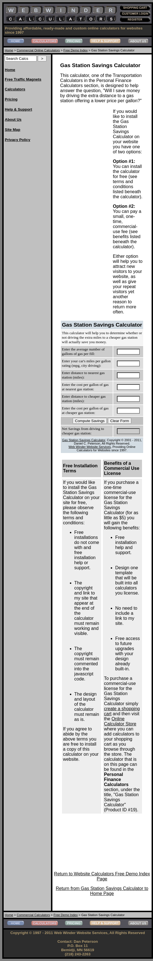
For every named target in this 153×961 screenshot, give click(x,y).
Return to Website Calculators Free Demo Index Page (102, 876)
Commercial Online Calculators (38, 50)
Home (9, 50)
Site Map (12, 129)
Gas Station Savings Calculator (83, 440)
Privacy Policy (17, 140)
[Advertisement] (27, 231)
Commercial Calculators (33, 915)
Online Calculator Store (120, 721)
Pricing (11, 99)
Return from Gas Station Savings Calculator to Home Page (102, 891)
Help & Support (18, 109)
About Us (13, 119)
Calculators (15, 89)
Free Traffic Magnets (23, 79)
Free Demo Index (75, 50)
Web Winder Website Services (89, 446)
